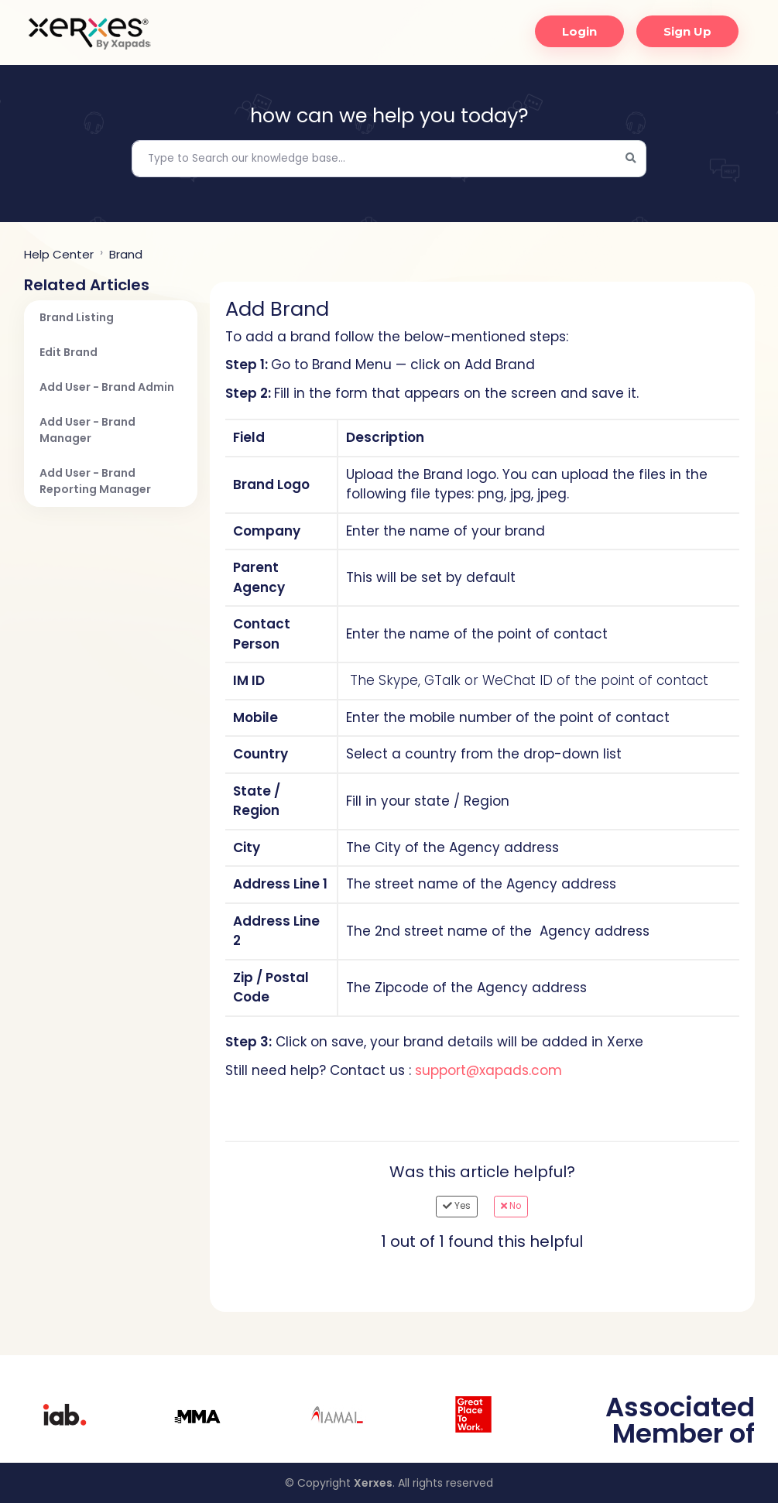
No (511, 1206)
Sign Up (684, 31)
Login (575, 31)
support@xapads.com (488, 1070)
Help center (59, 254)
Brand (125, 254)
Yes (457, 1206)
